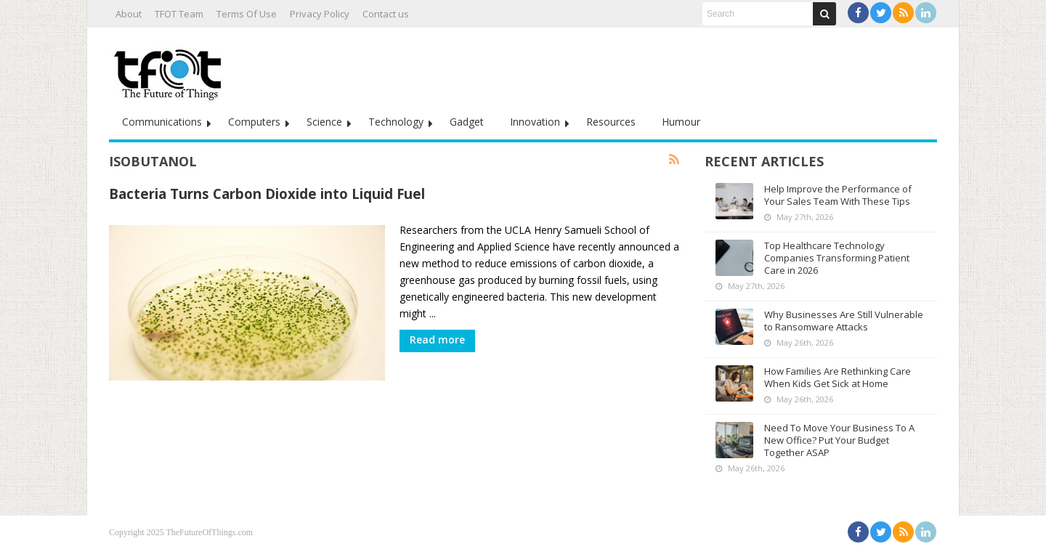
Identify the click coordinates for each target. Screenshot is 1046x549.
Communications (162, 122)
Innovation (535, 122)
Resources (611, 122)
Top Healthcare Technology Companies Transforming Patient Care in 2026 (836, 258)
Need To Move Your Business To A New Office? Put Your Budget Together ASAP (839, 440)
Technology (395, 122)
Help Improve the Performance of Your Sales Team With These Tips (838, 195)
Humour (681, 122)
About (128, 13)
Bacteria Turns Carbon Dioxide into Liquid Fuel (267, 193)
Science (324, 122)
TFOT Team (179, 13)
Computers (254, 122)
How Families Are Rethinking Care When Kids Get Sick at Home (837, 377)
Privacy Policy (319, 13)
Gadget (467, 122)
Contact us (385, 13)
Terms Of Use (246, 13)
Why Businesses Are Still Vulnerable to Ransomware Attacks (843, 320)
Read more (437, 339)
